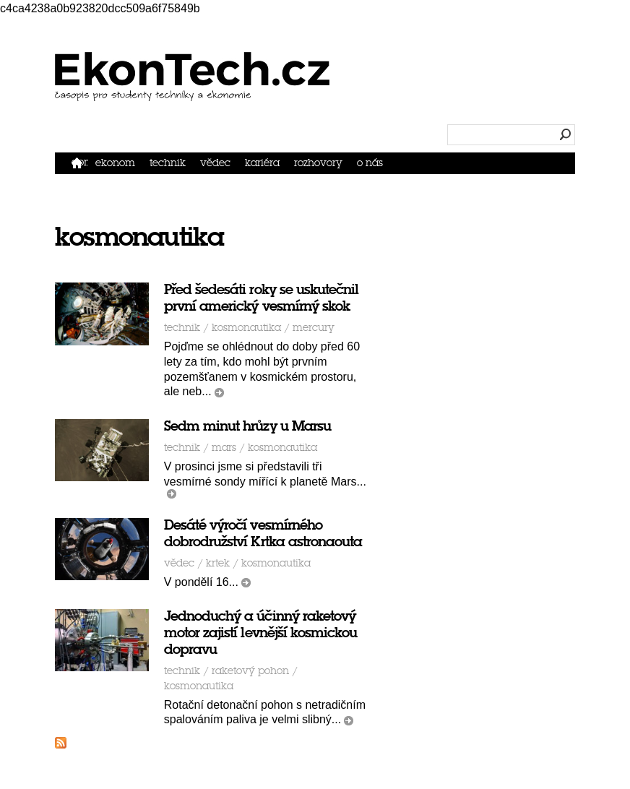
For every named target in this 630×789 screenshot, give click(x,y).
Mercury (314, 328)
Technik (168, 163)
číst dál (219, 392)
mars (224, 447)
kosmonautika (246, 328)
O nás (370, 163)
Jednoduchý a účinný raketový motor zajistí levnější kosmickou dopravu (261, 632)
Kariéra (262, 163)
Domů (80, 162)
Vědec (215, 163)
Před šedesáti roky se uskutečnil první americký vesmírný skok (261, 297)
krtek (218, 563)
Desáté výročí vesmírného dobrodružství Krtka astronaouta (263, 533)
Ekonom (115, 163)
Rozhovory (318, 163)
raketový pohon (250, 671)
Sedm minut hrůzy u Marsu (247, 426)
